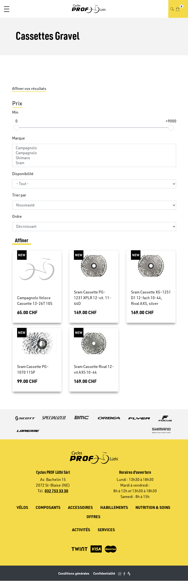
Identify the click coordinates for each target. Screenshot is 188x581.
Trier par (19, 195)
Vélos (22, 507)
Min (15, 112)
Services (106, 529)
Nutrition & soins (152, 507)
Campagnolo (94, 147)
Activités (81, 529)
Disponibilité (23, 173)
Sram (94, 162)
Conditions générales (73, 573)
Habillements (114, 507)
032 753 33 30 (56, 490)
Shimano (94, 157)
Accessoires (80, 507)
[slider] (16, 127)
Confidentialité (104, 573)
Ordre (17, 216)
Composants (48, 507)
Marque (18, 138)
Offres (93, 516)
